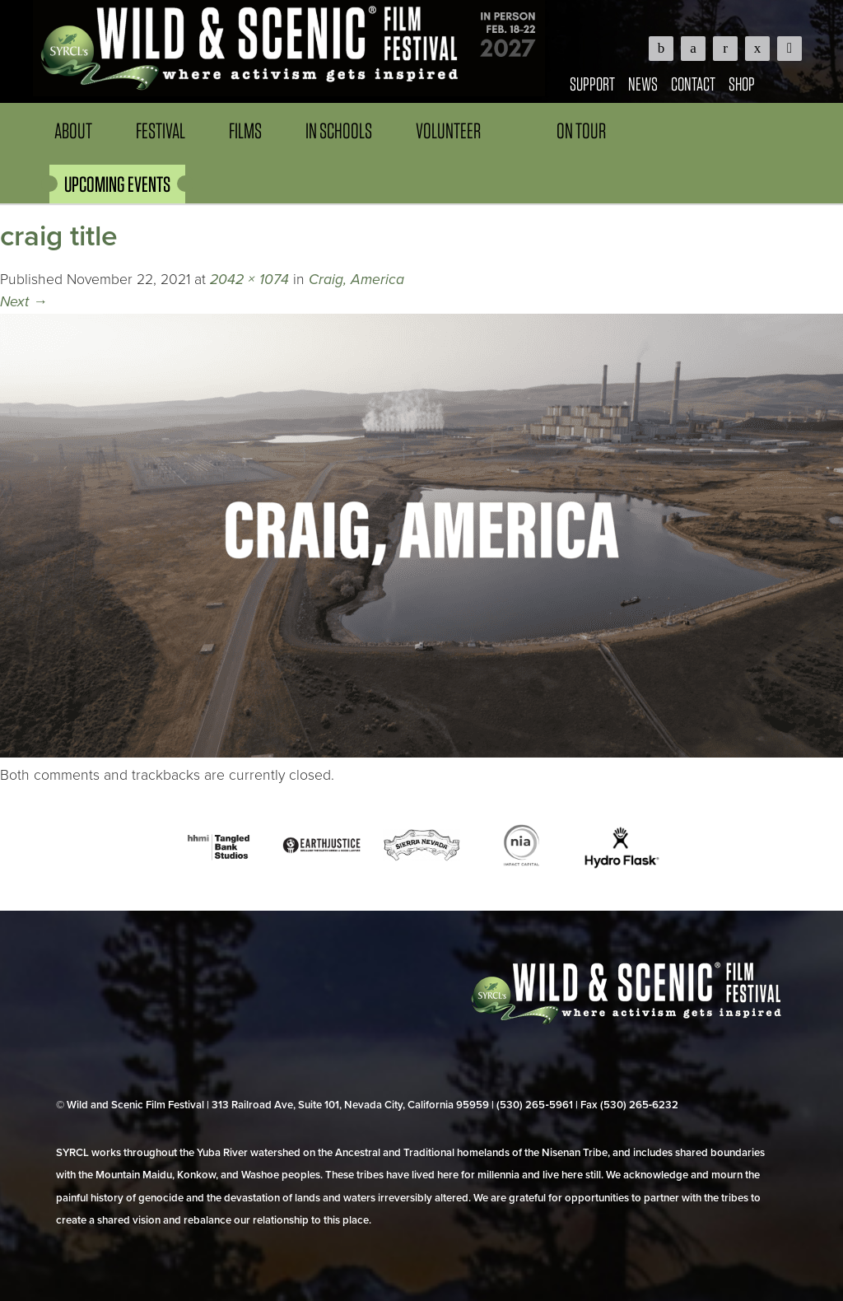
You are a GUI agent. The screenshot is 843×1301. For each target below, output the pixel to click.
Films (245, 130)
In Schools (338, 130)
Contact (693, 83)
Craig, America (356, 279)
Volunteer (448, 130)
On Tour (581, 130)
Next (24, 301)
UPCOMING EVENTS (117, 184)
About (73, 130)
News (643, 83)
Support (592, 83)
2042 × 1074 (249, 279)
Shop (742, 83)
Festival (160, 130)
